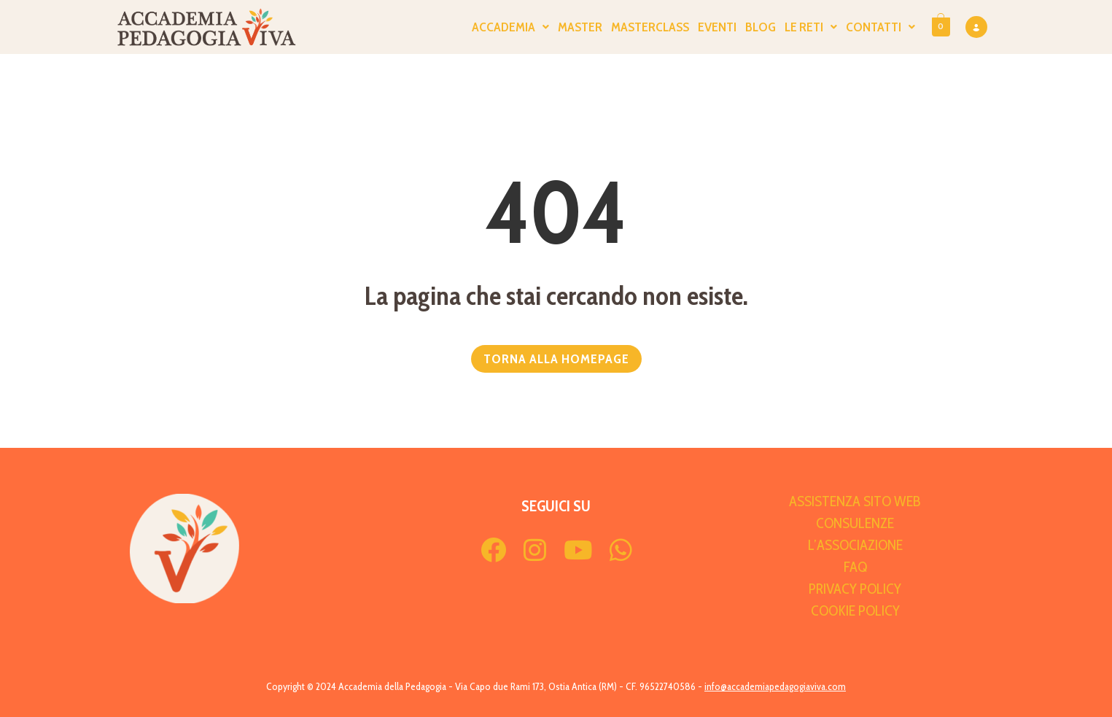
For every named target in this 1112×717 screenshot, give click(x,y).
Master (580, 27)
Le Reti (811, 27)
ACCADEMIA (510, 27)
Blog (760, 27)
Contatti (880, 27)
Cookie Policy (855, 610)
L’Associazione (855, 545)
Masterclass (650, 27)
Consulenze (855, 523)
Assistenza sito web (855, 501)
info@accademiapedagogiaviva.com (775, 686)
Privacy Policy (855, 588)
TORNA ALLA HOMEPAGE (556, 359)
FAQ (855, 566)
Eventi (717, 27)
